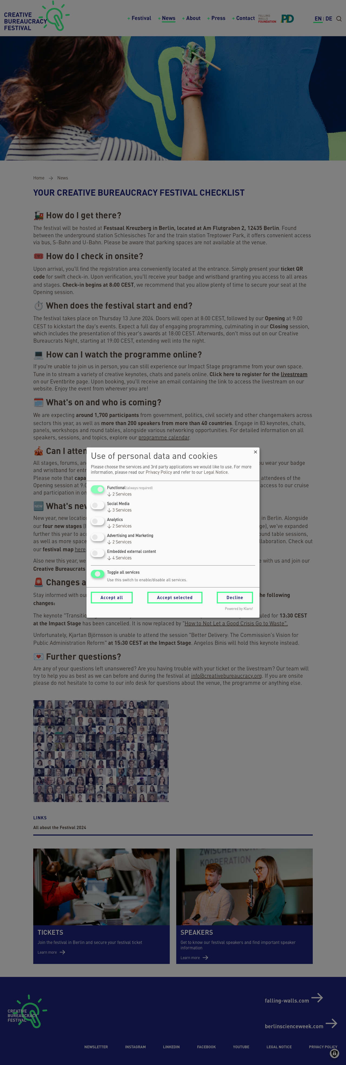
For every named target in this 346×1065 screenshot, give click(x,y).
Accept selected (175, 597)
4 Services (119, 558)
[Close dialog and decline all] (255, 450)
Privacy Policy (159, 472)
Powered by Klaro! (239, 609)
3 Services (119, 510)
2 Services (119, 494)
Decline (235, 597)
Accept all (112, 597)
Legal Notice (216, 472)
